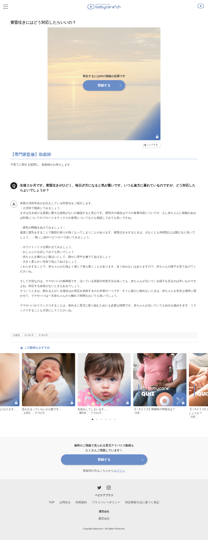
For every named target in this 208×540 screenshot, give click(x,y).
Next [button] (200, 376)
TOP (52, 502)
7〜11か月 (96, 413)
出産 (137, 413)
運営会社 (104, 518)
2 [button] (97, 420)
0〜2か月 (29, 335)
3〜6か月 (43, 335)
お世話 (16, 335)
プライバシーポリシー (106, 502)
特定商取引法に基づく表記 (142, 502)
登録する (104, 85)
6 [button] (115, 420)
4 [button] (106, 420)
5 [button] (111, 420)
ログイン (119, 470)
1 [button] (93, 420)
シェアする (151, 144)
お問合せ (65, 502)
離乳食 (82, 413)
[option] (104, 384)
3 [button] (102, 420)
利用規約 (81, 502)
